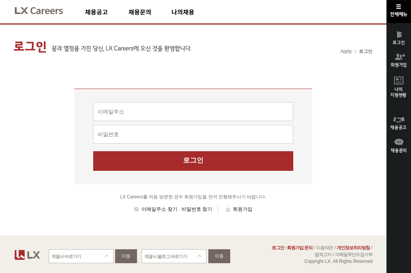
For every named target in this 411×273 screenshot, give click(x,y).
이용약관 (324, 247)
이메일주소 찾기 (159, 209)
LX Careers (45, 10)
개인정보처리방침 (353, 247)
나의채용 (194, 12)
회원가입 (242, 209)
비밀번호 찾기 (197, 209)
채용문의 (149, 12)
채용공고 (106, 12)
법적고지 (323, 254)
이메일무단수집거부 (354, 254)
